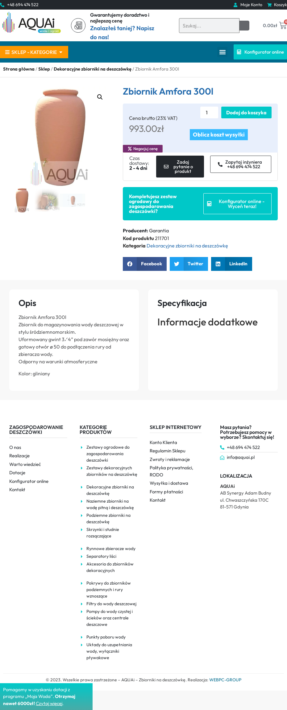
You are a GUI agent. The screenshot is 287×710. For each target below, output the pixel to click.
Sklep (44, 69)
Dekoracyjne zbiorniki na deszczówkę (92, 69)
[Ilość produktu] (209, 112)
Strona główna (19, 69)
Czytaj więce (48, 703)
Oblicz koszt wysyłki (219, 134)
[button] (222, 52)
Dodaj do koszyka (246, 112)
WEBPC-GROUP (225, 680)
